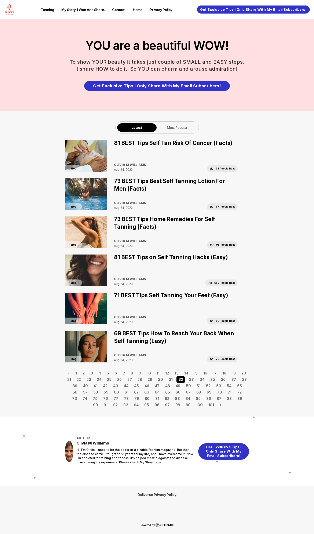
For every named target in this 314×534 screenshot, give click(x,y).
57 (85, 392)
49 (178, 386)
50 (188, 386)
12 (167, 373)
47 (157, 386)
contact (118, 10)
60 (116, 392)
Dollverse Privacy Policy (157, 495)
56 (75, 392)
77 (116, 398)
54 (229, 386)
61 (126, 392)
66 (178, 392)
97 (167, 405)
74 (85, 398)
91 (105, 405)
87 (219, 398)
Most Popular (177, 127)
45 (136, 386)
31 (171, 379)
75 (95, 398)
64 (157, 392)
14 (186, 373)
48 (167, 386)
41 (95, 386)
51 (198, 386)
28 (140, 379)
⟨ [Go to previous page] (69, 373)
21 (69, 379)
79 (136, 398)
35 (212, 379)
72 (239, 392)
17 (215, 373)
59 (106, 392)
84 (188, 398)
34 (202, 379)
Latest (136, 127)
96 (157, 405)
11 (158, 373)
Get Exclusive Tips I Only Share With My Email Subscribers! (253, 9)
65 (167, 392)
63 (146, 392)
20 (243, 373)
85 (198, 398)
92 (115, 405)
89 (239, 398)
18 (224, 373)
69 (209, 392)
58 (95, 392)
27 (129, 379)
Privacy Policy (161, 10)
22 (79, 379)
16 (205, 373)
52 (208, 386)
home (137, 10)
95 (146, 405)
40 (85, 386)
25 (109, 379)
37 (233, 379)
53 (218, 386)
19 (234, 373)
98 (177, 405)
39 (74, 386)
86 (208, 398)
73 (74, 398)
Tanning (47, 10)
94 (136, 405)
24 (99, 379)
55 (239, 386)
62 (136, 392)
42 (105, 386)
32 (180, 379)
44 (126, 386)
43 (115, 386)
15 (196, 373)
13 (177, 373)
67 (188, 392)
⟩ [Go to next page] (220, 405)
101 (211, 405)
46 (147, 386)
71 (229, 392)
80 (147, 398)
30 (160, 379)
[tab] (137, 127)
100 (199, 405)
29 (150, 379)
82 (167, 398)
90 (95, 405)
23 (89, 379)
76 (105, 398)
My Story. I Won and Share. (83, 10)
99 (188, 405)
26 (119, 379)
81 (157, 398)
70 (219, 392)
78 (126, 398)
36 (223, 379)
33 (191, 379)
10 (149, 373)
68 (198, 392)
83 (177, 398)
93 (125, 405)
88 (229, 398)
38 (244, 379)
